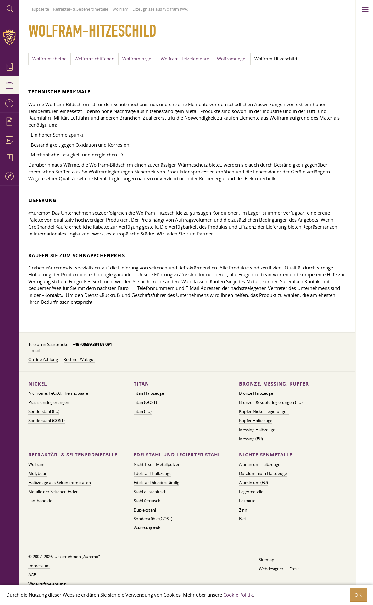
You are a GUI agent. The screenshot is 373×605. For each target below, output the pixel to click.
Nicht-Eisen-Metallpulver (157, 464)
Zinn (243, 510)
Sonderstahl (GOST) (46, 420)
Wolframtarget (137, 59)
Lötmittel (247, 501)
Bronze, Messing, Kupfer (274, 384)
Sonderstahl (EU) (43, 411)
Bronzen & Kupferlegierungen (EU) (271, 402)
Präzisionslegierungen (48, 402)
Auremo (9, 37)
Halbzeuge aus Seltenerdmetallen (59, 482)
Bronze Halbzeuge (256, 393)
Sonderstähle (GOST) (153, 519)
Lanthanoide (40, 501)
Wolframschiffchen (94, 59)
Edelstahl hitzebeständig (156, 482)
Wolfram (36, 464)
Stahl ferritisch (147, 501)
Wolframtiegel (232, 59)
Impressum (39, 565)
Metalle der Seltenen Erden (53, 492)
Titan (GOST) (145, 402)
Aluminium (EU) (253, 482)
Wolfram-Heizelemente (185, 59)
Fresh (294, 569)
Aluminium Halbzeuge (259, 464)
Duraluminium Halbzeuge (263, 473)
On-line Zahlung (43, 359)
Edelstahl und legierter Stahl (177, 454)
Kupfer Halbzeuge (255, 420)
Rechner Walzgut (79, 359)
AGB (32, 575)
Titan (141, 384)
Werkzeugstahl (147, 528)
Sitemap (266, 560)
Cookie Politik (238, 594)
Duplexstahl (145, 510)
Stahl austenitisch (150, 492)
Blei (242, 519)
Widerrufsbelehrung (47, 584)
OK (358, 594)
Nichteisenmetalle (265, 454)
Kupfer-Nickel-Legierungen (264, 411)
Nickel (37, 384)
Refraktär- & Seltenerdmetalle (72, 454)
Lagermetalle (251, 492)
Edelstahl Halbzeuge (152, 473)
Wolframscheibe (49, 59)
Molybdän (37, 473)
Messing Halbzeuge (257, 430)
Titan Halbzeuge (149, 393)
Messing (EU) (251, 439)
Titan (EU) (143, 411)
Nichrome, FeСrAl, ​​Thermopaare (58, 393)
